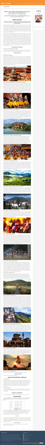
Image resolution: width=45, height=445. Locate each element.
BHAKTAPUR (6, 15)
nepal (10, 16)
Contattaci (41, 3)
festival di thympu (25, 15)
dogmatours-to (26, 440)
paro (12, 16)
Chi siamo (37, 3)
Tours (21, 3)
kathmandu (29, 15)
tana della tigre (22, 16)
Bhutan (9, 15)
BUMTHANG (12, 15)
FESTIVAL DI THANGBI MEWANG (18, 15)
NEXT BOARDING (25, 3)
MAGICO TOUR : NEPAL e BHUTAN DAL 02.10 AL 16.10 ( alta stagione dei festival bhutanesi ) (17, 12)
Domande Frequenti (32, 3)
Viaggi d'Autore (25, 14)
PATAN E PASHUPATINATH (16, 16)
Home (17, 3)
